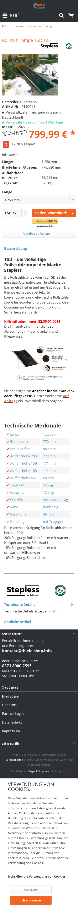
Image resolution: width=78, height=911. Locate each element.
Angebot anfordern (48, 232)
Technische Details (19, 604)
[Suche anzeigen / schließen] (61, 15)
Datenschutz (12, 722)
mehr (53, 611)
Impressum (11, 731)
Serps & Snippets (38, 771)
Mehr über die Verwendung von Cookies (37, 876)
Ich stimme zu (31, 900)
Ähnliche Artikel (17, 622)
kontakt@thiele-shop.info (27, 650)
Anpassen (31, 889)
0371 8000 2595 (17, 666)
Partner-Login (13, 713)
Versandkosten (14, 760)
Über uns (9, 705)
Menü (11, 15)
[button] (45, 223)
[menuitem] (11, 15)
